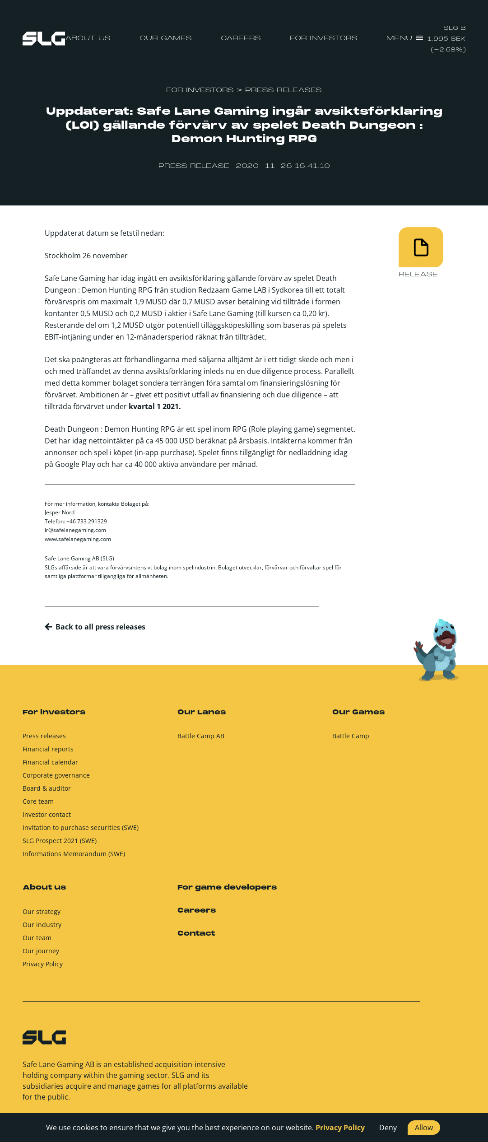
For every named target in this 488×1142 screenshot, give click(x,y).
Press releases (44, 740)
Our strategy (41, 915)
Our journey (41, 955)
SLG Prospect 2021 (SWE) (60, 844)
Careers (241, 38)
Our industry (42, 928)
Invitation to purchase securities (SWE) (81, 831)
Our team (37, 941)
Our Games (165, 38)
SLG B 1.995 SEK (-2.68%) (447, 39)
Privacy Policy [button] (340, 1128)
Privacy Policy (43, 968)
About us (88, 38)
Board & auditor (47, 792)
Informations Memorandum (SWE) (74, 857)
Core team (38, 805)
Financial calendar (50, 766)
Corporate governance (56, 779)
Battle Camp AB (200, 740)
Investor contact (47, 818)
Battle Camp (350, 740)
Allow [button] (424, 1128)
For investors (324, 38)
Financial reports (48, 753)
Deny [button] (388, 1128)
